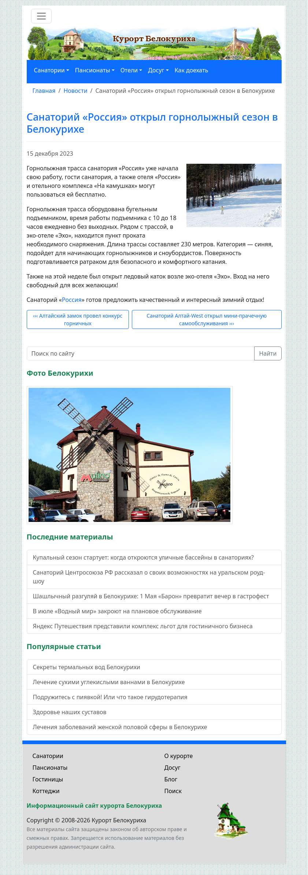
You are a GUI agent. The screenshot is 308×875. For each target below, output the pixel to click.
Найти (268, 353)
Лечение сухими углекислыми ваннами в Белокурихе (109, 682)
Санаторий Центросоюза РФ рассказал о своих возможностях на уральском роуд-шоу (149, 576)
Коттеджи (46, 791)
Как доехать (191, 70)
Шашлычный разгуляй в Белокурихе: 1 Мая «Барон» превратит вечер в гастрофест (151, 596)
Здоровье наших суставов (70, 712)
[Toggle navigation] (41, 16)
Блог (171, 779)
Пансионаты (50, 768)
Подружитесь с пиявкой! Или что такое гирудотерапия (110, 697)
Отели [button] (129, 70)
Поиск (173, 791)
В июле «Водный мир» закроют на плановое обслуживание (117, 611)
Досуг (172, 768)
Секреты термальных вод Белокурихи (86, 667)
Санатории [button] (49, 70)
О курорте (178, 756)
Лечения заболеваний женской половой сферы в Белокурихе (120, 727)
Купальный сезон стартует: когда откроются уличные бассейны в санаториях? (143, 557)
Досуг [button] (156, 70)
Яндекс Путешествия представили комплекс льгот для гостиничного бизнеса (143, 626)
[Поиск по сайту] (141, 353)
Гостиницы (48, 779)
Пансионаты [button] (92, 70)
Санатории (48, 756)
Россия (72, 300)
